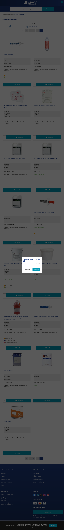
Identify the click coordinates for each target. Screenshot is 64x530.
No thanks (27, 269)
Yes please (36, 269)
